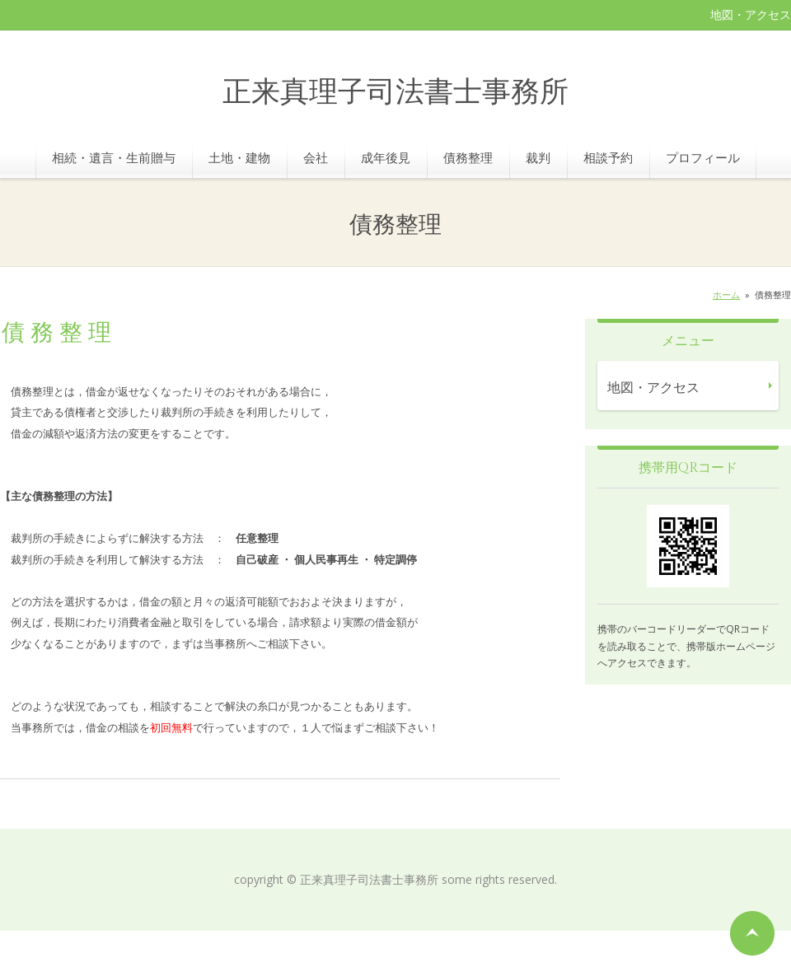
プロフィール (703, 157)
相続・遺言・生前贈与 (114, 157)
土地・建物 (239, 157)
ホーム (726, 294)
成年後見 (385, 157)
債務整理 (468, 157)
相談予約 (608, 157)
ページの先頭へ (752, 933)
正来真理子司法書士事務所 (395, 93)
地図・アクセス (750, 14)
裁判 (538, 157)
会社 (315, 157)
